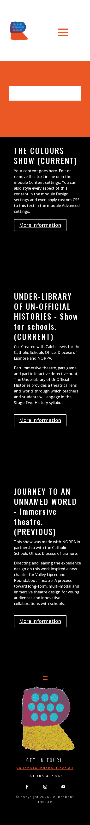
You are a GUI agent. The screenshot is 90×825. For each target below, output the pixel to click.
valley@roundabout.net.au (45, 768)
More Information (40, 225)
